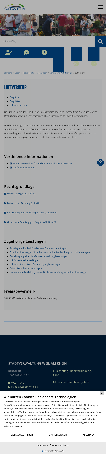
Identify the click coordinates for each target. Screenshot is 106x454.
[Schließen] (102, 393)
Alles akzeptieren (22, 434)
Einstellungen (58, 434)
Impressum (42, 445)
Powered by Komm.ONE (54, 451)
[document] (53, 413)
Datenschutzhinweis (59, 445)
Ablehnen (89, 434)
